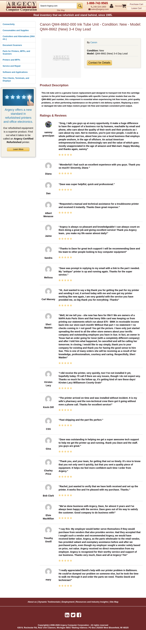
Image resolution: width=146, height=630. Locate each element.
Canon (93, 42)
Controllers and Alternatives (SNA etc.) (19, 37)
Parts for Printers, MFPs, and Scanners (16, 52)
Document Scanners (12, 45)
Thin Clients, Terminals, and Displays (16, 79)
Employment (68, 602)
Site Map (61, 10)
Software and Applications (15, 72)
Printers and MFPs (11, 60)
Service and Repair (12, 66)
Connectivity (9, 24)
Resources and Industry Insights (92, 602)
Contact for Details (99, 62)
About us (32, 602)
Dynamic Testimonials (49, 602)
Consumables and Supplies (16, 30)
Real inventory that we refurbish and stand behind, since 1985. (72, 15)
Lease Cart (136, 8)
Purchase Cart (136, 4)
